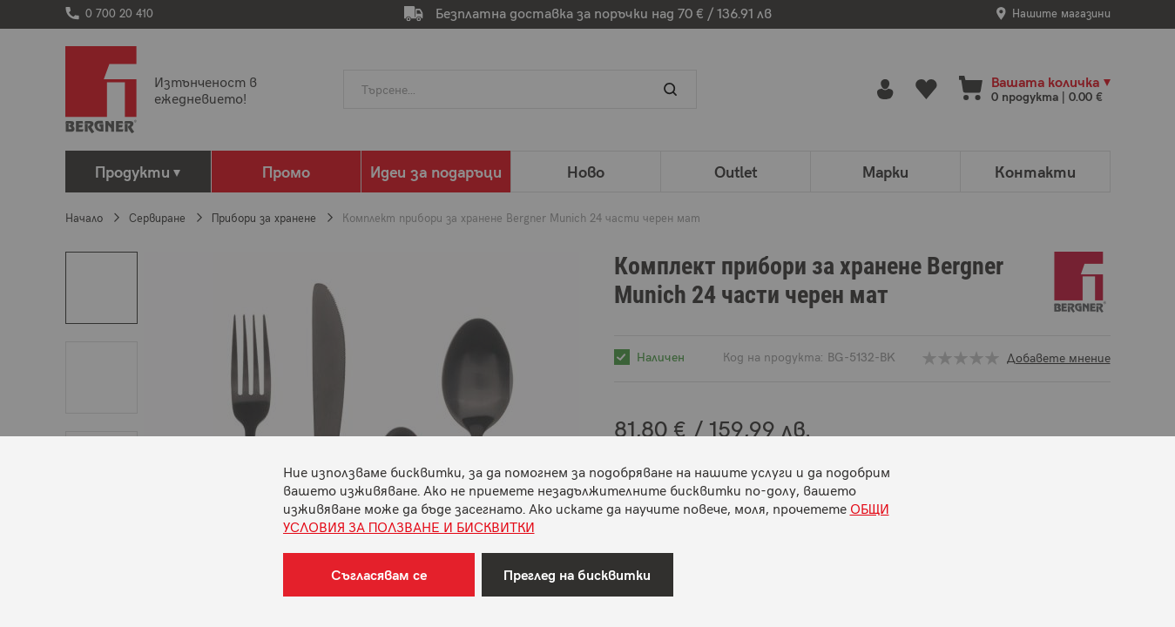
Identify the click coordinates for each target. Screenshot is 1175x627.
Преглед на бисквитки (577, 574)
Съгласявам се (379, 574)
